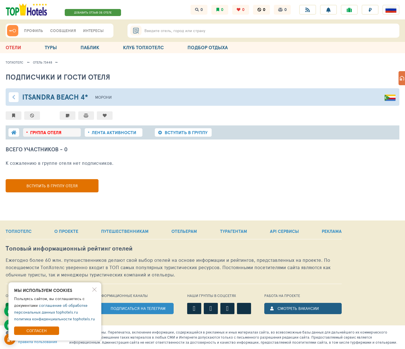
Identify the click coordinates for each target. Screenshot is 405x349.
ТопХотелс (14, 62)
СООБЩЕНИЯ (63, 30)
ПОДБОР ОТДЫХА (207, 47)
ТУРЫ (51, 47)
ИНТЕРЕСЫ (93, 30)
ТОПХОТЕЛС (19, 231)
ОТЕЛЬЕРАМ (184, 231)
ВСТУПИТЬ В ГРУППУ (186, 132)
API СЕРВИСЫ (284, 231)
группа (45, 132)
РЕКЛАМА (332, 231)
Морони (103, 97)
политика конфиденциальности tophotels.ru (54, 318)
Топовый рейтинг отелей (69, 248)
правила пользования (37, 341)
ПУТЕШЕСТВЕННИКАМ (125, 231)
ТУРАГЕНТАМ (233, 231)
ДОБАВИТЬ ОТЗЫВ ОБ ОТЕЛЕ (93, 12)
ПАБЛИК (89, 47)
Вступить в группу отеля (52, 185)
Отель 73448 (42, 62)
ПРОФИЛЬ (33, 30)
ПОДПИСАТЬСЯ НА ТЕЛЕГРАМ (138, 308)
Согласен (36, 330)
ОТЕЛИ (13, 47)
